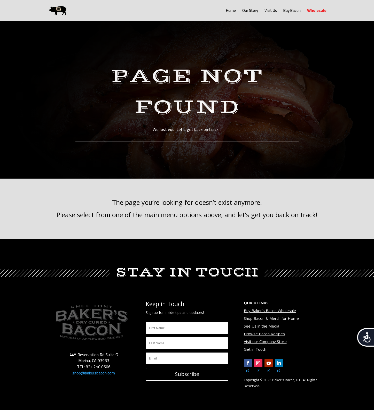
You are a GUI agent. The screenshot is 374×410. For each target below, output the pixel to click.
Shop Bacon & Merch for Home (271, 318)
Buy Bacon (292, 11)
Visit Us (270, 11)
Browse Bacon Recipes (264, 333)
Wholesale (316, 11)
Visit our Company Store (265, 341)
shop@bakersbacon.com (93, 373)
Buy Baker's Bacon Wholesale (270, 310)
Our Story (250, 11)
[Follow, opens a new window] (248, 363)
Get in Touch (255, 349)
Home (231, 11)
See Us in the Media (261, 326)
